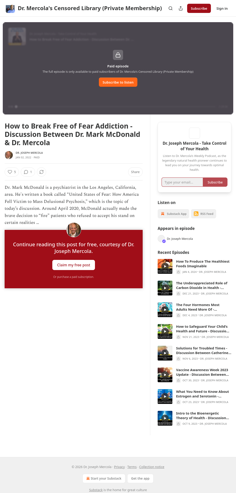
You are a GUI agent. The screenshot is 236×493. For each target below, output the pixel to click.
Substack (96, 490)
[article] (194, 273)
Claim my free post (73, 265)
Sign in (222, 8)
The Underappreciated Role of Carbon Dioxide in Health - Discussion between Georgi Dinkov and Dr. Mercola (201, 292)
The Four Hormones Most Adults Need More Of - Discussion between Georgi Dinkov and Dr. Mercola (199, 313)
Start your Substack (103, 478)
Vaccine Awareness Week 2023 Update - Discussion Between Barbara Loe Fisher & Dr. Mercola (202, 378)
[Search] (170, 8)
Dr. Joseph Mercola (29, 152)
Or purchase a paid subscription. (73, 277)
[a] (165, 273)
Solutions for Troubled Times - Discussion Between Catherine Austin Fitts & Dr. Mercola (202, 357)
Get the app (140, 478)
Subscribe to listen (118, 82)
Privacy (119, 467)
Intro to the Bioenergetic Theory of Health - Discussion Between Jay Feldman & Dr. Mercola (201, 422)
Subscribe (199, 8)
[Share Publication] (180, 8)
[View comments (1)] (40, 172)
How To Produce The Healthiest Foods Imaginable (203, 270)
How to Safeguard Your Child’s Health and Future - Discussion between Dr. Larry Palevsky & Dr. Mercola (203, 335)
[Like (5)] (12, 172)
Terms (132, 467)
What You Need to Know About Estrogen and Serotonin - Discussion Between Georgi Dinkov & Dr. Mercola (202, 400)
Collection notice (151, 467)
